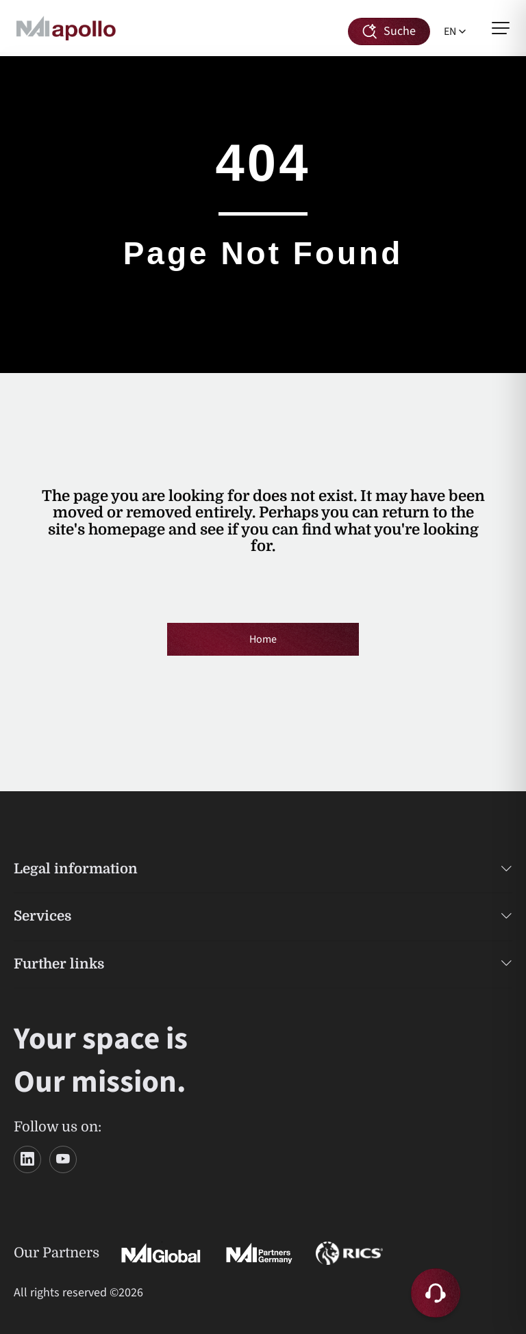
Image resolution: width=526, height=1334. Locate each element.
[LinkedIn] (27, 1159)
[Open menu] (501, 28)
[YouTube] (63, 1159)
